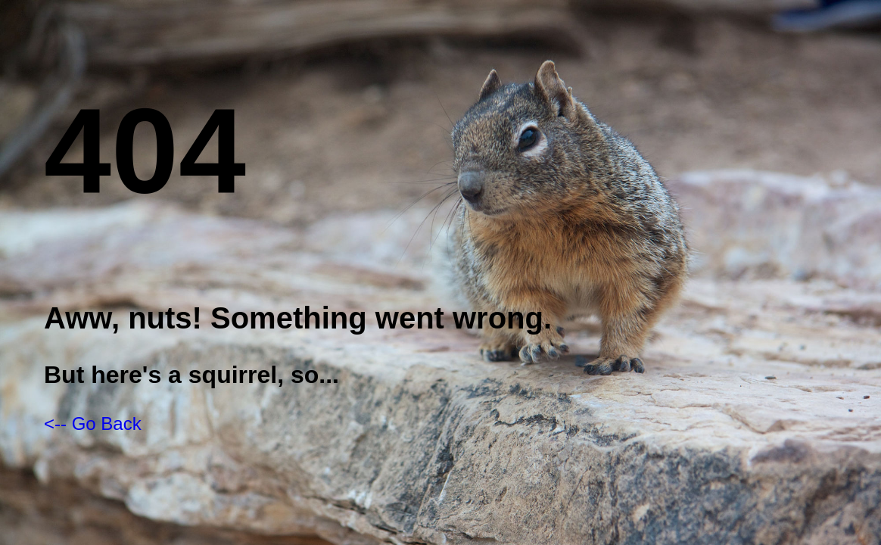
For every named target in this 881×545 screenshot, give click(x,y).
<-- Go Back (93, 423)
